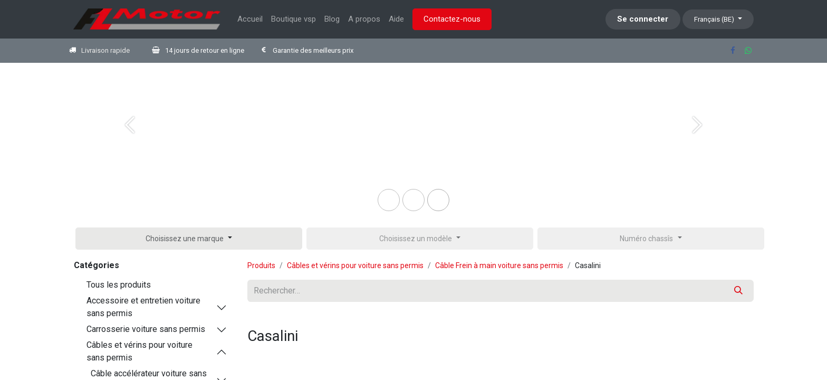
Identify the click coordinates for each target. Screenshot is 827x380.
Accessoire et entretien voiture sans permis (143, 307)
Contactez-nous (452, 19)
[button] (188, 238)
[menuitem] (250, 19)
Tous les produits (118, 285)
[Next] (697, 142)
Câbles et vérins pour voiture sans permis (139, 351)
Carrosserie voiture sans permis (145, 329)
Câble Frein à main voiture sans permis (499, 265)
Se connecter (642, 19)
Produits (261, 265)
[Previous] (130, 142)
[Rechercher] (738, 291)
